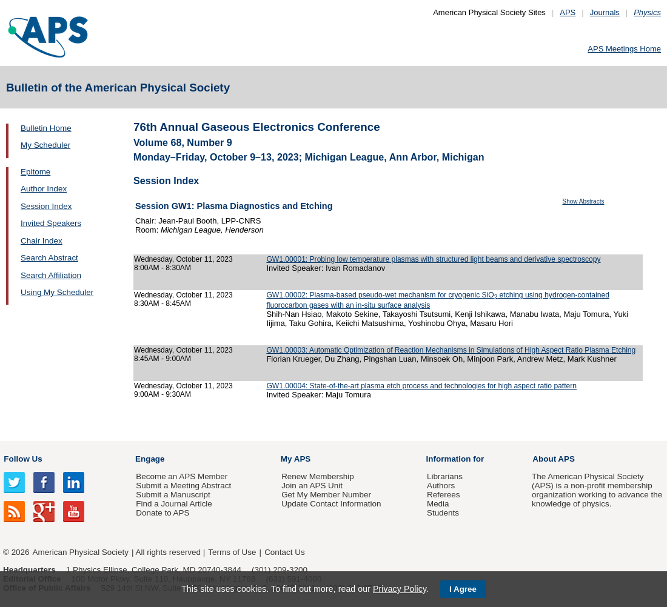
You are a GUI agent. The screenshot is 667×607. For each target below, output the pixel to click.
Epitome (35, 171)
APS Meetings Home (624, 48)
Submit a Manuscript (173, 494)
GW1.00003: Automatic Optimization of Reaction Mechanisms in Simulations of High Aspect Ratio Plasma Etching (450, 350)
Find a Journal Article (174, 503)
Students (443, 512)
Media (438, 503)
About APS (553, 458)
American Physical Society (81, 552)
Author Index (44, 188)
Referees (443, 494)
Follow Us (23, 458)
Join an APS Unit (312, 485)
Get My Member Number (326, 494)
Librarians (445, 476)
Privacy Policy (399, 589)
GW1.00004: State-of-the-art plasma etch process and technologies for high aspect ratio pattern (421, 386)
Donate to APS (162, 512)
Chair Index (41, 240)
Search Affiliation (51, 275)
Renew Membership (317, 476)
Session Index (46, 206)
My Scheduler (45, 145)
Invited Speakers (51, 223)
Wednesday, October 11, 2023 (183, 259)
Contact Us (284, 552)
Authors (441, 485)
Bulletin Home (46, 128)
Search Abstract (49, 257)
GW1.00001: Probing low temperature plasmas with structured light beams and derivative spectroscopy (433, 259)
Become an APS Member (181, 476)
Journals (605, 12)
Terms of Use (232, 552)
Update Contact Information (331, 503)
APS (567, 12)
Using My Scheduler (57, 292)
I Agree (463, 589)
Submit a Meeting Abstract (183, 485)
